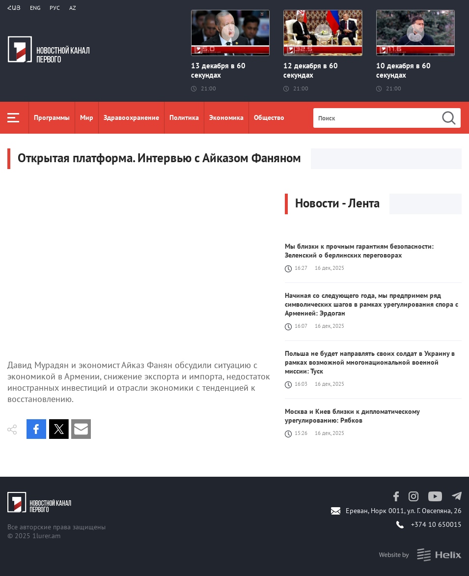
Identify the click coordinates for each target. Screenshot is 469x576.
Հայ (14, 7)
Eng (35, 7)
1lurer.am (46, 535)
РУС (55, 7)
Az (72, 7)
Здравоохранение (131, 117)
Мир (86, 117)
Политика (184, 117)
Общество (269, 117)
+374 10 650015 (436, 524)
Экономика (226, 117)
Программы (52, 117)
